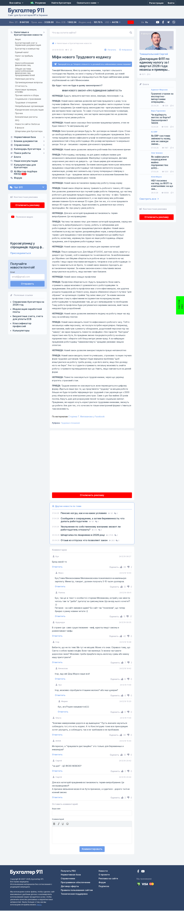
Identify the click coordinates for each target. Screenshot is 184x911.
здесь (39, 905)
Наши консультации (26, 161)
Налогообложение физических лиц (24, 64)
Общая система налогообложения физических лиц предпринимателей (25, 72)
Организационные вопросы (29, 82)
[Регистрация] (156, 3)
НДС (17, 59)
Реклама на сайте (108, 879)
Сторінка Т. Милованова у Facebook (78, 417)
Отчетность (21, 86)
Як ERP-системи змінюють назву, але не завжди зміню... (161, 140)
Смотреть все (149, 199)
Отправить (27, 283)
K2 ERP (154, 132)
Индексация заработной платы (27, 310)
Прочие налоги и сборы (27, 95)
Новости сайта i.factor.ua (27, 124)
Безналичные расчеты (26, 117)
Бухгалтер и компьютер (27, 48)
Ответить (57, 567)
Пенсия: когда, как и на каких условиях (84, 513)
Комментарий (58, 820)
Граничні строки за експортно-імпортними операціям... (162, 97)
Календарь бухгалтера (27, 149)
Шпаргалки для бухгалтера (28, 131)
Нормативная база (25, 137)
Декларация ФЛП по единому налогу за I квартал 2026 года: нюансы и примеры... (154, 64)
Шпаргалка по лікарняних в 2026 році (83, 535)
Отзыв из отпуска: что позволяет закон (84, 540)
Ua (146, 22)
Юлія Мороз (156, 177)
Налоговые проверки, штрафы (26, 90)
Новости (103, 871)
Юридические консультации (29, 109)
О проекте (104, 875)
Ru (151, 22)
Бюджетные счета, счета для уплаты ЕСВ (28, 317)
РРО (17, 120)
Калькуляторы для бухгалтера (25, 166)
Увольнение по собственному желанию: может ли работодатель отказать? (91, 528)
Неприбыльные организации (29, 106)
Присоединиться (20, 253)
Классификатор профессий (22, 325)
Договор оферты (70, 886)
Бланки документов (26, 141)
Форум (18, 178)
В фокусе (19, 127)
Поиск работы (22, 153)
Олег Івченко (157, 153)
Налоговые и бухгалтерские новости (28, 33)
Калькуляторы (21, 330)
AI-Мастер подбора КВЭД (25, 172)
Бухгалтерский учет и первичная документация (28, 44)
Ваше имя (56, 809)
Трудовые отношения (26, 102)
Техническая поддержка (74, 894)
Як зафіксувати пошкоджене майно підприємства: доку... (160, 162)
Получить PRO (68, 871)
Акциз (18, 39)
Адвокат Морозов (159, 90)
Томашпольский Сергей (153, 54)
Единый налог (22, 52)
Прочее (19, 113)
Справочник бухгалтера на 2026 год (28, 303)
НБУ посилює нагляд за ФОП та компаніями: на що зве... (162, 184)
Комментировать (92, 849)
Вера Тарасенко (158, 111)
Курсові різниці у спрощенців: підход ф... (27, 245)
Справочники (21, 145)
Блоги (17, 157)
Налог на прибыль (24, 56)
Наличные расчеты (24, 79)
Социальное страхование (28, 99)
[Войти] (171, 3)
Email (12, 272)
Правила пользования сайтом (77, 890)
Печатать (110, 50)
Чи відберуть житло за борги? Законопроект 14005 (161, 118)
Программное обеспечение (75, 883)
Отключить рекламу (27, 205)
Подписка (132, 22)
